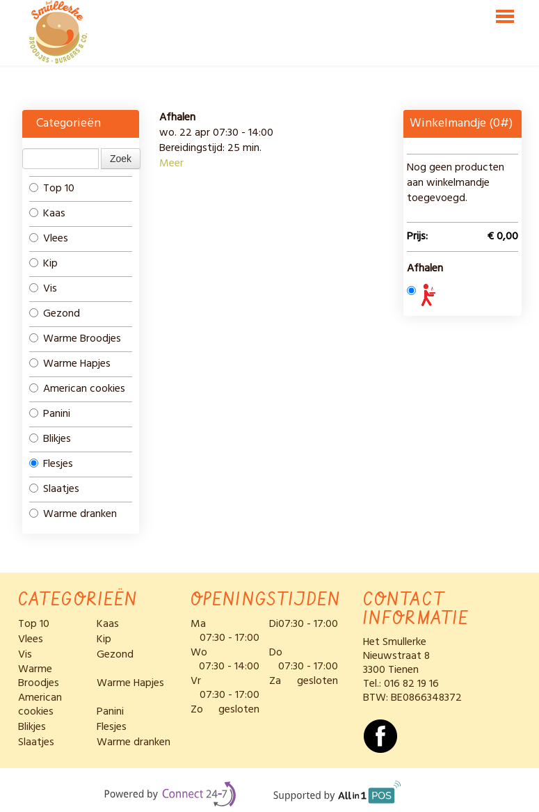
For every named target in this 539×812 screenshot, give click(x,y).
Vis (43, 289)
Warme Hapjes (70, 364)
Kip (43, 264)
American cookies (77, 389)
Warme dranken (73, 514)
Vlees (48, 239)
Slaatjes (54, 489)
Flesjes (51, 464)
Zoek (120, 158)
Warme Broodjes (75, 339)
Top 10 (51, 189)
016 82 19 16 (411, 684)
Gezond (54, 314)
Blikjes (50, 439)
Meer (171, 163)
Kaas (47, 214)
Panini (49, 414)
